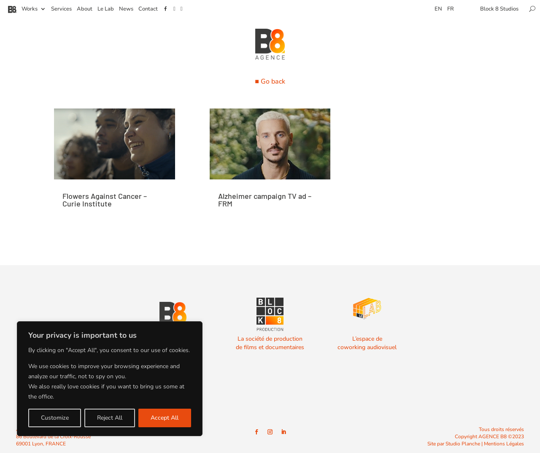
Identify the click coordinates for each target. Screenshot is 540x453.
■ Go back (270, 81)
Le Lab (105, 9)
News (126, 9)
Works (30, 9)
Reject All (109, 418)
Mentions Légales (504, 443)
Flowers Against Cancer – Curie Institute (104, 199)
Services (61, 9)
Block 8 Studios (499, 9)
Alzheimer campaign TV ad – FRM (264, 199)
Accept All (164, 418)
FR (450, 9)
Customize (55, 418)
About (84, 9)
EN (438, 9)
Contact (148, 9)
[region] (109, 378)
